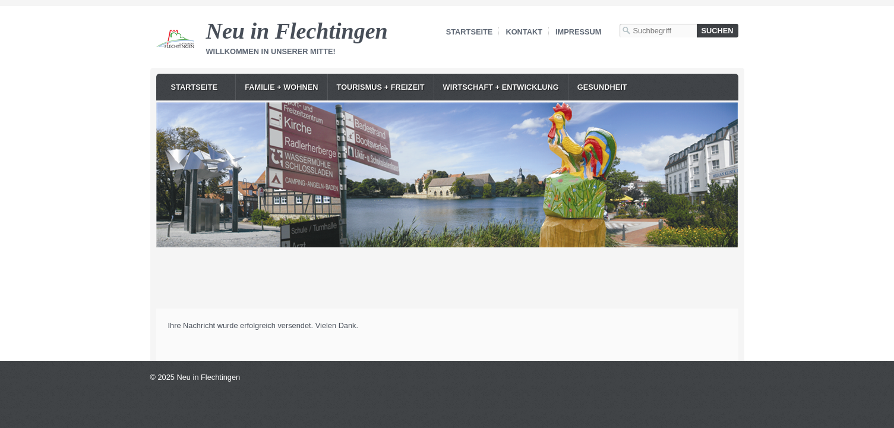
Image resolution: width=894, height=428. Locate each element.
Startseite (469, 31)
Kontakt (524, 31)
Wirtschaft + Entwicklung (501, 87)
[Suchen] (717, 30)
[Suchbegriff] (658, 30)
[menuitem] (199, 87)
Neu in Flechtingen (297, 30)
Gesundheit (602, 87)
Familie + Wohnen (281, 87)
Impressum (578, 31)
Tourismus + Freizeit (381, 87)
